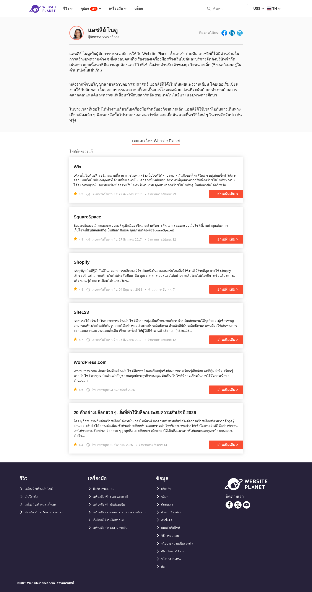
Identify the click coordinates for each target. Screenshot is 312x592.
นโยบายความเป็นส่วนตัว (179, 543)
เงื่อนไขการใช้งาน (175, 551)
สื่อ (163, 567)
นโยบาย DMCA (173, 559)
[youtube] (246, 505)
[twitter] (238, 505)
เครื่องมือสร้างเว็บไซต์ (41, 489)
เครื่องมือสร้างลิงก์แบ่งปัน (112, 504)
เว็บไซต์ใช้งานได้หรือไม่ (111, 528)
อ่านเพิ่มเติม (226, 194)
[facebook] (229, 505)
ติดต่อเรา (168, 504)
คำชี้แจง (167, 520)
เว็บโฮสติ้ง (32, 497)
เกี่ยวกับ (167, 489)
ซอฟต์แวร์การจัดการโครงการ (47, 512)
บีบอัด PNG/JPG (105, 489)
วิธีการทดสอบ (171, 536)
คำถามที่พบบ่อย (173, 512)
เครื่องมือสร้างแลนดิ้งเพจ (43, 504)
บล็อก (165, 497)
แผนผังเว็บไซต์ (172, 528)
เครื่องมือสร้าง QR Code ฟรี (114, 497)
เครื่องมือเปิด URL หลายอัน (113, 536)
